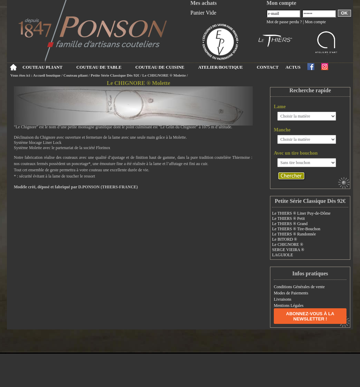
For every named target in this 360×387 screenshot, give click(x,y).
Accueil (13, 67)
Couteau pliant (75, 75)
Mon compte (315, 21)
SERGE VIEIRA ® (288, 249)
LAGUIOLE (282, 254)
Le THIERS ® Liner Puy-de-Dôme (301, 213)
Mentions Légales (289, 305)
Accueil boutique (47, 75)
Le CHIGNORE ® (287, 244)
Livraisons (282, 299)
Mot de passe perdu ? (284, 21)
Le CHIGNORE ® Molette (164, 75)
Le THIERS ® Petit (288, 218)
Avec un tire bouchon (296, 153)
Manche (282, 129)
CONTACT (268, 67)
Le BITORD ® (284, 239)
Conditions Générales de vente (299, 286)
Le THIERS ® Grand (290, 223)
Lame (280, 106)
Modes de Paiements (291, 293)
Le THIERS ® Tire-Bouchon (296, 228)
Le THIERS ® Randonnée (294, 234)
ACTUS (293, 67)
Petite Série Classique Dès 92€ (115, 75)
